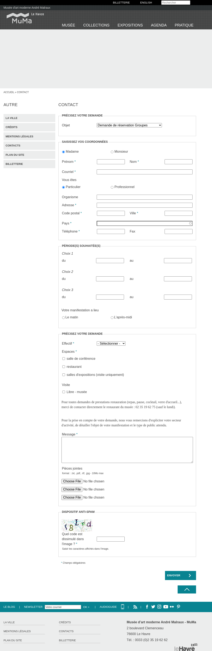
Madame (72, 151)
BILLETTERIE (121, 2)
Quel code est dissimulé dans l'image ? (73, 539)
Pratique (184, 25)
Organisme (70, 197)
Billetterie (14, 163)
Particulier (73, 187)
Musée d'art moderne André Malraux (27, 7)
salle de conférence (81, 358)
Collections (96, 25)
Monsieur (121, 151)
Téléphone (71, 231)
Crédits (11, 127)
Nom (134, 161)
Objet (66, 125)
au (132, 260)
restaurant (74, 366)
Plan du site (15, 154)
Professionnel (124, 187)
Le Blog (9, 606)
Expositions (130, 25)
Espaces (69, 351)
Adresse (69, 205)
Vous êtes (69, 180)
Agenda (159, 25)
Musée (68, 25)
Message (70, 434)
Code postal (72, 213)
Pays (66, 223)
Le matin (71, 317)
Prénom (69, 161)
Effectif (68, 343)
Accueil (9, 92)
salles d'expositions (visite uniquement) (95, 374)
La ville (11, 118)
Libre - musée (77, 392)
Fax (132, 231)
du (64, 260)
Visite (66, 385)
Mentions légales (19, 136)
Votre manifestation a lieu (80, 310)
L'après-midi (123, 317)
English (146, 2)
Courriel (69, 172)
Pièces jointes (72, 468)
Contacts (13, 145)
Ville (134, 213)
